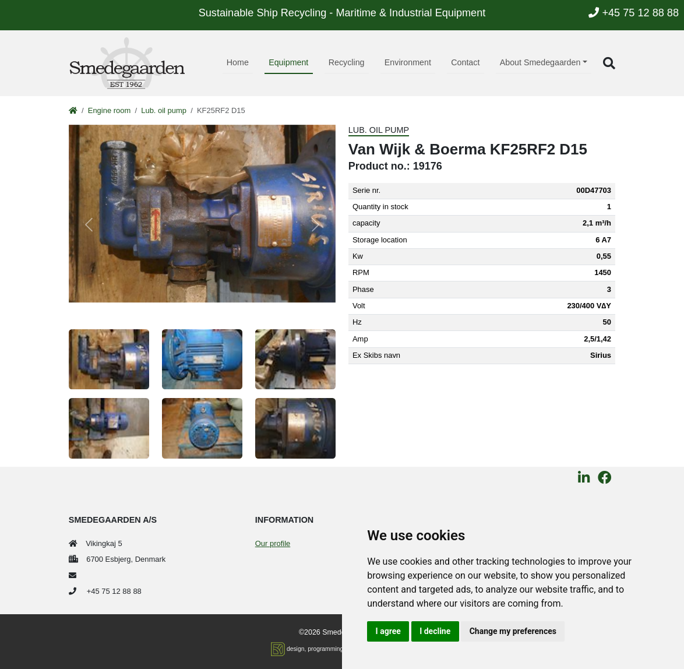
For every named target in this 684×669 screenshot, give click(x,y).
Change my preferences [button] (513, 631)
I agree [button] (388, 631)
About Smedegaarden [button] (540, 62)
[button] (609, 63)
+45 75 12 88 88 (633, 13)
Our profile (272, 543)
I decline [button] (434, 631)
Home (238, 62)
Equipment (288, 62)
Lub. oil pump (163, 110)
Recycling (347, 62)
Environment (408, 62)
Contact (465, 62)
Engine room (109, 110)
